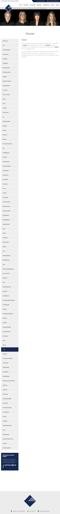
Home (20, 5)
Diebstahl (4, 108)
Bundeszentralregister (7, 81)
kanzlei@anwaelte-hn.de (54, 1)
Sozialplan (5, 322)
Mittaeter (4, 246)
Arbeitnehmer (5, 63)
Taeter (4, 349)
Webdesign (5, 421)
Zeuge (4, 430)
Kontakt (57, 5)
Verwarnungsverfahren (7, 407)
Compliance (5, 90)
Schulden (4, 309)
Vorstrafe (4, 416)
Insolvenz (4, 192)
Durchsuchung (5, 112)
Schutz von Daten (6, 94)
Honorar (4, 188)
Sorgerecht (5, 318)
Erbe (3, 148)
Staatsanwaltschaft (6, 331)
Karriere (52, 5)
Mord (4, 251)
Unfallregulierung (6, 376)
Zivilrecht (4, 443)
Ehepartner (5, 125)
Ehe (3, 116)
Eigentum (4, 139)
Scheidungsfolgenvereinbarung (9, 300)
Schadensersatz (6, 295)
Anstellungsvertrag (6, 49)
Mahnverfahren (6, 242)
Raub (4, 282)
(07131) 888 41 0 (32, 511)
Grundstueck (5, 184)
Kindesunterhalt (6, 215)
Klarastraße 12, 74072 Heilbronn (19, 511)
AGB (3, 45)
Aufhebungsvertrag (6, 72)
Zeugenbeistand (6, 434)
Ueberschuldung (6, 367)
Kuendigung (5, 237)
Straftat (4, 345)
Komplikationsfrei (6, 224)
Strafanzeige (5, 336)
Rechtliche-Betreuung (7, 286)
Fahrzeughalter (6, 170)
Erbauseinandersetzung (7, 143)
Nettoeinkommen (6, 260)
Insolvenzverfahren (6, 201)
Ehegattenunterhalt (6, 121)
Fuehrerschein (5, 175)
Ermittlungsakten (6, 161)
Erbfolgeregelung (6, 152)
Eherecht (4, 130)
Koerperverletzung (6, 219)
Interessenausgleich (6, 210)
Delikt (4, 103)
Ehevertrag (5, 134)
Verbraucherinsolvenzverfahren (9, 380)
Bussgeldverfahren (6, 85)
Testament (5, 353)
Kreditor (4, 233)
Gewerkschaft (5, 179)
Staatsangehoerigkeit (7, 327)
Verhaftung (5, 385)
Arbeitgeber (5, 58)
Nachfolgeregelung (6, 255)
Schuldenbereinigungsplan (8, 313)
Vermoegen (5, 389)
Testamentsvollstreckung (7, 358)
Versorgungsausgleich (7, 398)
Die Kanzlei (26, 5)
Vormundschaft (6, 412)
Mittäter (56, 47)
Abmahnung (5, 40)
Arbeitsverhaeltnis (6, 67)
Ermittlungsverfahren (7, 166)
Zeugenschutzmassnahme (8, 438)
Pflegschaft (5, 277)
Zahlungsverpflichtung (7, 425)
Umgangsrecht (5, 371)
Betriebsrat (5, 76)
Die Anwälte (32, 5)
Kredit (4, 228)
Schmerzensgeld (6, 304)
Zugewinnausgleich (6, 447)
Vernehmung (5, 394)
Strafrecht (48, 45)
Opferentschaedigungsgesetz (8, 269)
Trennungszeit (5, 362)
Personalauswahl (6, 273)
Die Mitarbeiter (46, 5)
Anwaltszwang (5, 54)
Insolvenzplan (5, 197)
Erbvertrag (5, 157)
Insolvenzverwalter (6, 206)
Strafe (4, 340)
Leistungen (39, 5)
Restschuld (5, 291)
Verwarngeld (5, 403)
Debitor (4, 99)
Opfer (4, 264)
